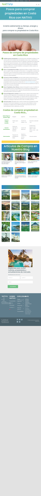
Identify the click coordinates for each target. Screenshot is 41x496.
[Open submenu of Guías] (23, 299)
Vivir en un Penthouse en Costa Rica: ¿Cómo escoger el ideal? (20, 162)
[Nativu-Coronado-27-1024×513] (15, 205)
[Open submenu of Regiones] (23, 301)
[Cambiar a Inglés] (29, 1)
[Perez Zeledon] (15, 237)
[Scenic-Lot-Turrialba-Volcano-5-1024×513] (35, 195)
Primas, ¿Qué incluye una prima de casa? (32, 162)
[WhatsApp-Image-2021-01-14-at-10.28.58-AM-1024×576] (6, 205)
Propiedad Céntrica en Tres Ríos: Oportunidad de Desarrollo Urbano (7, 162)
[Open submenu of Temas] (23, 303)
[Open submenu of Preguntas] (23, 305)
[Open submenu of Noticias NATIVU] (23, 308)
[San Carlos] (35, 226)
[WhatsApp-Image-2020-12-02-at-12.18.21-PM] (35, 205)
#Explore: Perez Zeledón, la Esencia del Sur (7, 176)
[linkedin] (19, 322)
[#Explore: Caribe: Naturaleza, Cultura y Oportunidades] (33, 170)
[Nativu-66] (6, 216)
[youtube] (17, 322)
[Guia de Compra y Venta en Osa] (15, 226)
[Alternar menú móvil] (38, 4)
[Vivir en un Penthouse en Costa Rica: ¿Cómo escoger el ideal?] (20, 156)
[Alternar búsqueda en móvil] (36, 4)
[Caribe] (25, 226)
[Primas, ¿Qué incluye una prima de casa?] (33, 156)
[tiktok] (22, 319)
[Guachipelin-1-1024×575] (25, 195)
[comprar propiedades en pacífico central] (15, 216)
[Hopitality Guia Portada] (35, 216)
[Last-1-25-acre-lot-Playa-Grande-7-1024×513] (15, 195)
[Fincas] (25, 205)
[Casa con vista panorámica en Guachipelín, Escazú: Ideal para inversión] (20, 170)
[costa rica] (6, 195)
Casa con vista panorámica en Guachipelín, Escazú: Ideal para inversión (20, 176)
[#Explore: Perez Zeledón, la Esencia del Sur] (7, 170)
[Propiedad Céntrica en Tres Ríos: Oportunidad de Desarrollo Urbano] (7, 156)
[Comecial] (25, 216)
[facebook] (17, 319)
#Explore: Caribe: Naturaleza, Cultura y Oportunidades (33, 176)
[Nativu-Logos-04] (5, 295)
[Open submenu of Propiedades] (23, 311)
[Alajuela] (6, 237)
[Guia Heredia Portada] (6, 226)
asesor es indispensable (30, 82)
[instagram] (19, 319)
